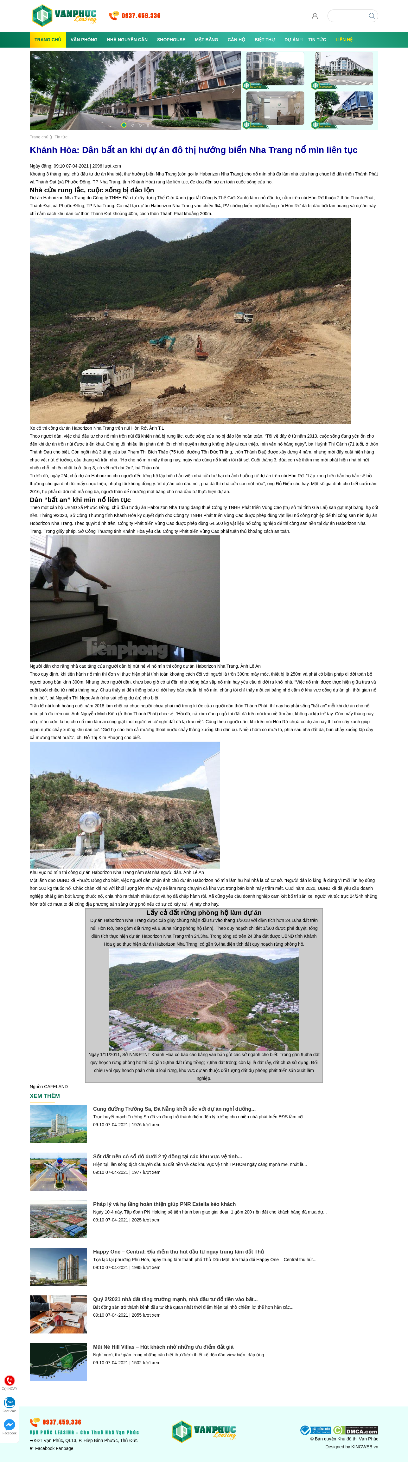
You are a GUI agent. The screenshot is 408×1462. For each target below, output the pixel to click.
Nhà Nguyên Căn (127, 39)
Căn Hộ (236, 39)
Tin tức (317, 39)
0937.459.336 (141, 15)
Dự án (291, 39)
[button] (123, 125)
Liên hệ (344, 39)
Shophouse (171, 39)
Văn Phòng (84, 39)
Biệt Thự (265, 39)
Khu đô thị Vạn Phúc (357, 1438)
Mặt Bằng (206, 39)
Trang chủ (48, 39)
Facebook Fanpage (54, 1448)
